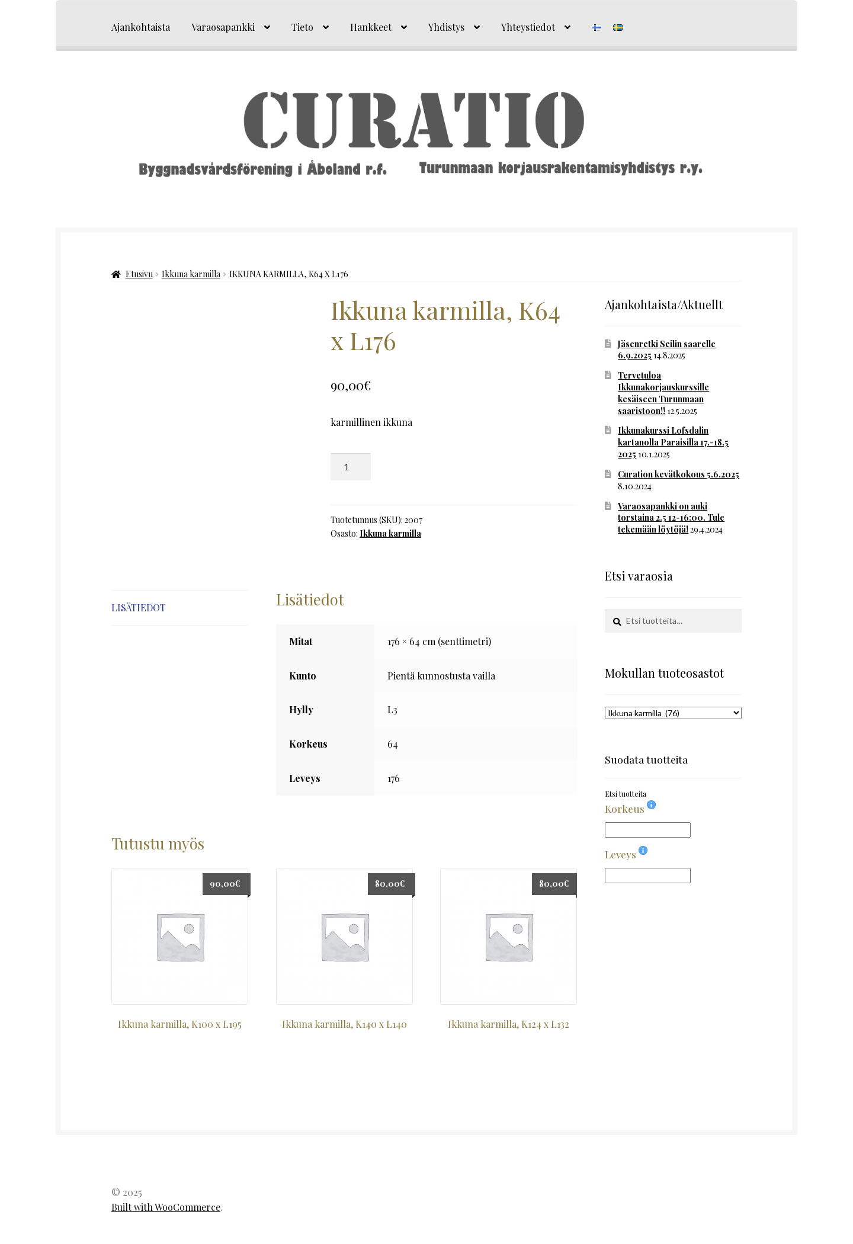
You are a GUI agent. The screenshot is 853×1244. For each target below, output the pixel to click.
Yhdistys (446, 27)
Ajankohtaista (140, 27)
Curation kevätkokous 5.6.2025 (678, 474)
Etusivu (139, 274)
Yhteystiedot (528, 27)
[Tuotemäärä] (351, 466)
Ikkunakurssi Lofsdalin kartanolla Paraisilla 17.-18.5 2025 (673, 442)
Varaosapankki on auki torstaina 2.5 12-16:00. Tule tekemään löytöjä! (671, 518)
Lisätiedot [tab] (138, 607)
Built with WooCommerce (165, 1207)
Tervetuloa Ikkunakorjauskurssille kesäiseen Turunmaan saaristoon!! (663, 393)
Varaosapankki (223, 27)
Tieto (302, 27)
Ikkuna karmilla (191, 274)
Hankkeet (371, 27)
